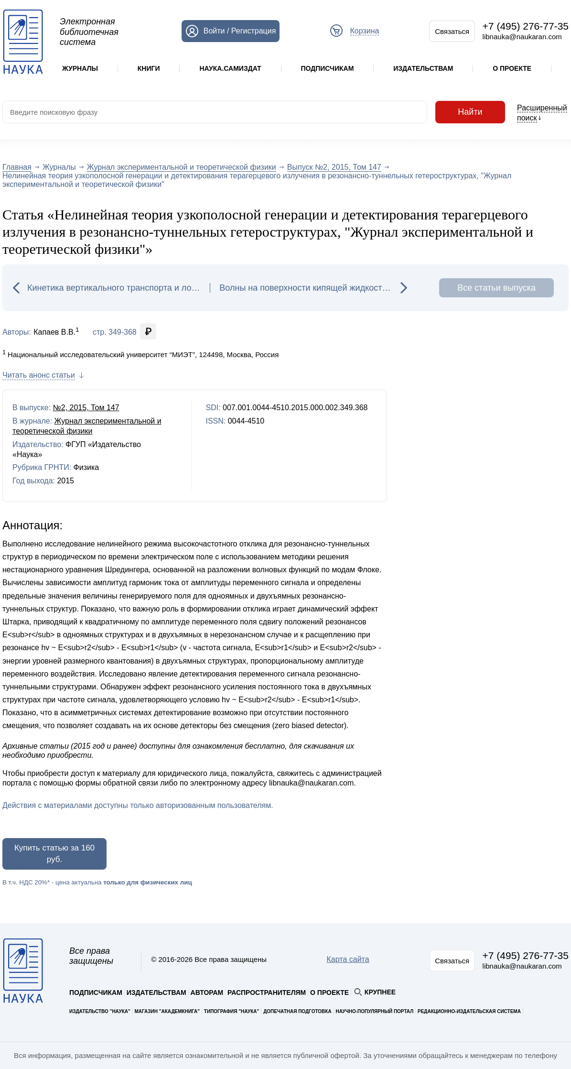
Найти (470, 112)
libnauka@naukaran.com (522, 37)
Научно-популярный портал (374, 1011)
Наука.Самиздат (230, 68)
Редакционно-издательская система (469, 1011)
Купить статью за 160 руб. (54, 853)
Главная (17, 167)
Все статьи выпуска (496, 288)
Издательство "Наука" (99, 1011)
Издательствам (423, 68)
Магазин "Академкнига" (167, 1011)
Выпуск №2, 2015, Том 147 (334, 167)
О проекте (512, 68)
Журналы (80, 68)
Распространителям (266, 992)
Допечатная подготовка (297, 1011)
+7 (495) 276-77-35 (526, 26)
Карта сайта (348, 959)
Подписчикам (327, 68)
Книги (149, 68)
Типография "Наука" (231, 1011)
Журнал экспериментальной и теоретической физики (181, 167)
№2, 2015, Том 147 (86, 408)
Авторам (207, 992)
